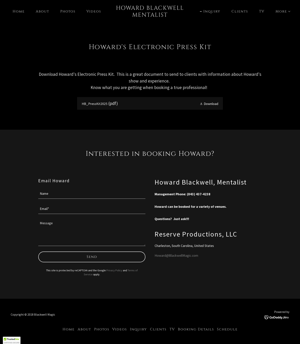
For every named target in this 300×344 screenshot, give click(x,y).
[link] (150, 15)
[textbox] (91, 193)
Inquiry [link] (211, 11)
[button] (281, 11)
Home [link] (19, 11)
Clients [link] (240, 11)
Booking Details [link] (196, 329)
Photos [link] (67, 11)
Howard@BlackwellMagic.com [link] (176, 255)
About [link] (42, 11)
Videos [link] (93, 11)
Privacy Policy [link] (114, 270)
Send (92, 256)
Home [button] (69, 329)
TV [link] (261, 11)
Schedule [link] (227, 329)
